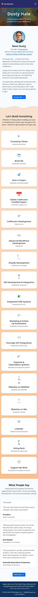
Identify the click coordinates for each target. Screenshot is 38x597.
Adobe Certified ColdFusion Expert (19, 54)
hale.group (23, 49)
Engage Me (19, 97)
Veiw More (19, 574)
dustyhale (7, 4)
